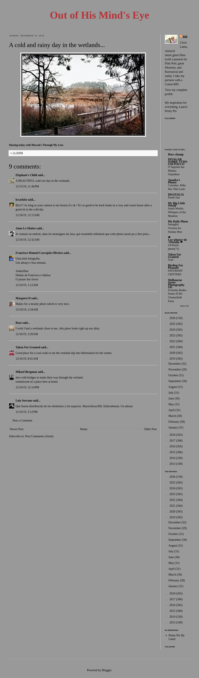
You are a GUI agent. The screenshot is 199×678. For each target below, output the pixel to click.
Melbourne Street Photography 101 (176, 283)
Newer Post (16, 429)
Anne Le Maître (26, 228)
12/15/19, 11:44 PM (27, 186)
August (173, 386)
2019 (172, 358)
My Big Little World (176, 204)
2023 (172, 335)
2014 (172, 458)
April (171, 410)
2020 (172, 352)
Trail (170, 259)
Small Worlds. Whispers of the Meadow (177, 212)
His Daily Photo (178, 221)
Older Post (150, 429)
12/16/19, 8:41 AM (27, 358)
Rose (19, 322)
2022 (172, 341)
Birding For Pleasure (175, 266)
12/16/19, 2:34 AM (27, 309)
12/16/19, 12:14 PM (27, 387)
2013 (172, 463)
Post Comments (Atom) (39, 436)
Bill (185, 37)
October (173, 375)
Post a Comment (22, 420)
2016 (172, 446)
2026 (172, 318)
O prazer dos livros (27, 279)
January (173, 427)
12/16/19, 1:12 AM (27, 285)
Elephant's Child (26, 175)
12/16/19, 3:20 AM (27, 334)
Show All (184, 306)
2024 (172, 329)
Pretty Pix (171, 111)
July (171, 392)
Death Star (174, 197)
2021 (172, 347)
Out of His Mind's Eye (99, 15)
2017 (172, 440)
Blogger (106, 670)
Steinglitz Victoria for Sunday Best (175, 228)
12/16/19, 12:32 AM (27, 239)
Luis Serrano (24, 400)
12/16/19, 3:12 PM (27, 411)
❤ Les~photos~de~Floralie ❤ (177, 240)
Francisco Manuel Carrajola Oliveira (39, 252)
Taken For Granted (28, 347)
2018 (172, 434)
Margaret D (23, 298)
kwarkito (21, 199)
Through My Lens (53, 145)
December (174, 363)
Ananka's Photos (174, 181)
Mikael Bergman (26, 371)
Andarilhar (22, 271)
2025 (172, 323)
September (175, 381)
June (171, 398)
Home (83, 429)
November (175, 369)
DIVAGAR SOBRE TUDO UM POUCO (177, 162)
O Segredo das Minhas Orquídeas (176, 170)
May (171, 404)
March (172, 415)
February (174, 421)
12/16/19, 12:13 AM (27, 215)
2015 (172, 452)
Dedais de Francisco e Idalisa (33, 275)
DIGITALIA (176, 194)
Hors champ (176, 154)
